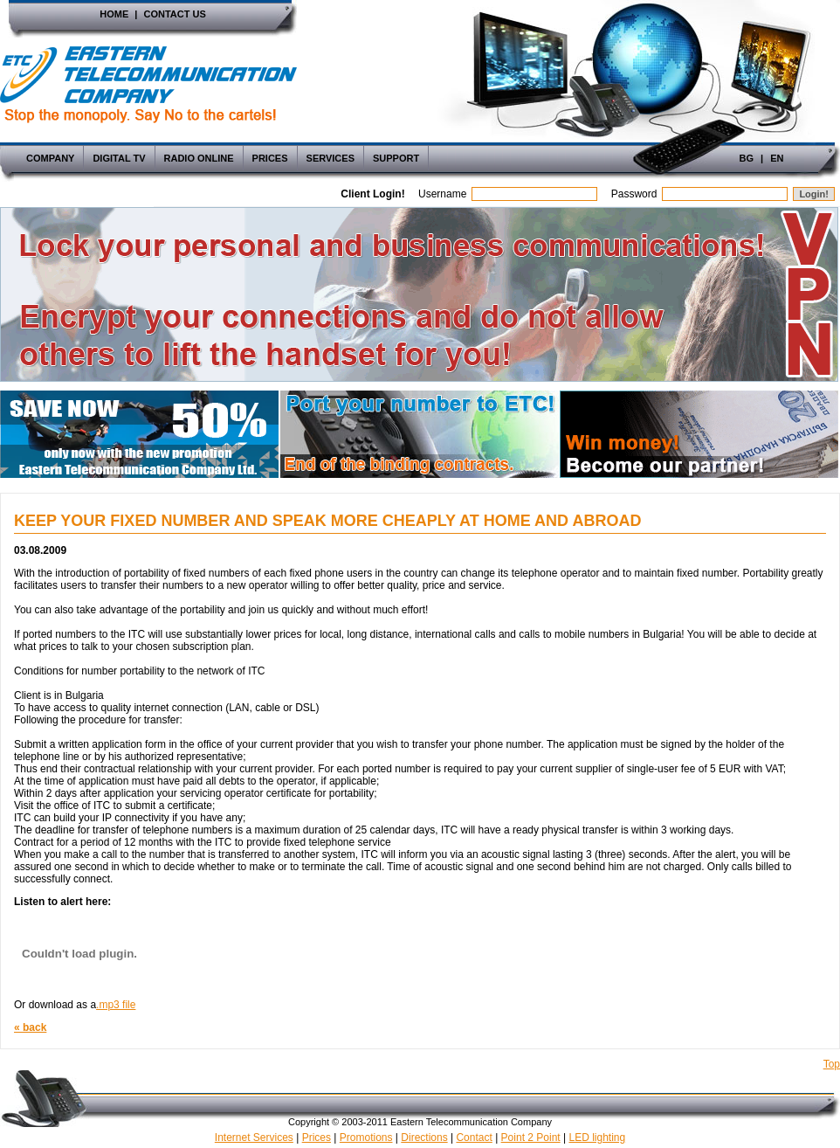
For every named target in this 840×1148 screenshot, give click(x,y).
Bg (747, 158)
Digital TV (119, 158)
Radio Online (199, 158)
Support (396, 158)
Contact (474, 1137)
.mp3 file (115, 1005)
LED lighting (596, 1137)
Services (330, 158)
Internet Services (254, 1137)
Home (114, 14)
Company (50, 158)
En (776, 158)
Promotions (366, 1137)
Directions (424, 1137)
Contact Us (174, 14)
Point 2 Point (531, 1137)
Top (831, 1064)
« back (30, 1027)
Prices (270, 158)
